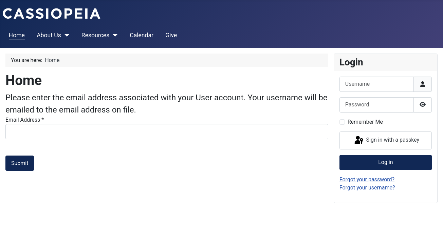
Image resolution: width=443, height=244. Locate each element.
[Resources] (113, 35)
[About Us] (65, 35)
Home (17, 35)
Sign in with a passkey (386, 140)
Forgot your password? (366, 179)
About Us (49, 35)
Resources (95, 35)
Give (171, 35)
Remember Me (365, 122)
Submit (19, 163)
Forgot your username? (367, 187)
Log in (385, 162)
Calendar (141, 35)
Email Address (24, 120)
